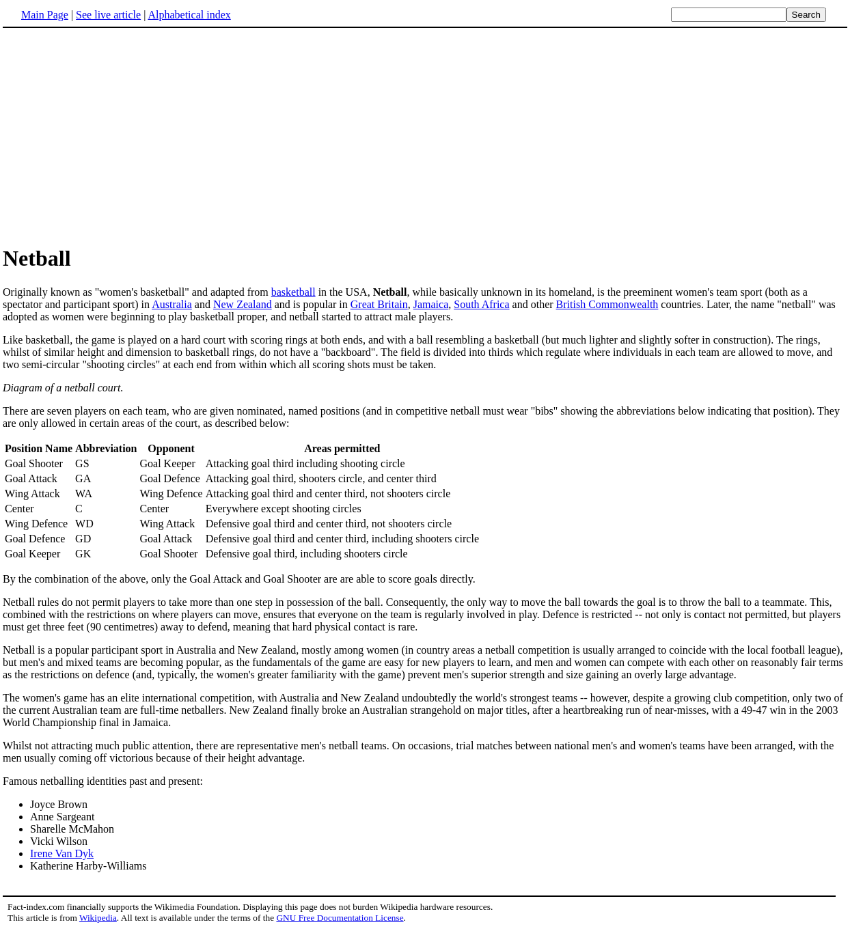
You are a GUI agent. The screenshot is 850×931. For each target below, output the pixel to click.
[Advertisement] (117, 136)
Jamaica (431, 304)
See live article (108, 14)
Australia (172, 304)
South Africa (481, 304)
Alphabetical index (189, 14)
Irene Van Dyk (62, 853)
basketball (293, 292)
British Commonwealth (607, 304)
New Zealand (242, 304)
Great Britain (379, 304)
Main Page (44, 14)
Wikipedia (98, 918)
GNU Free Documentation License (339, 918)
